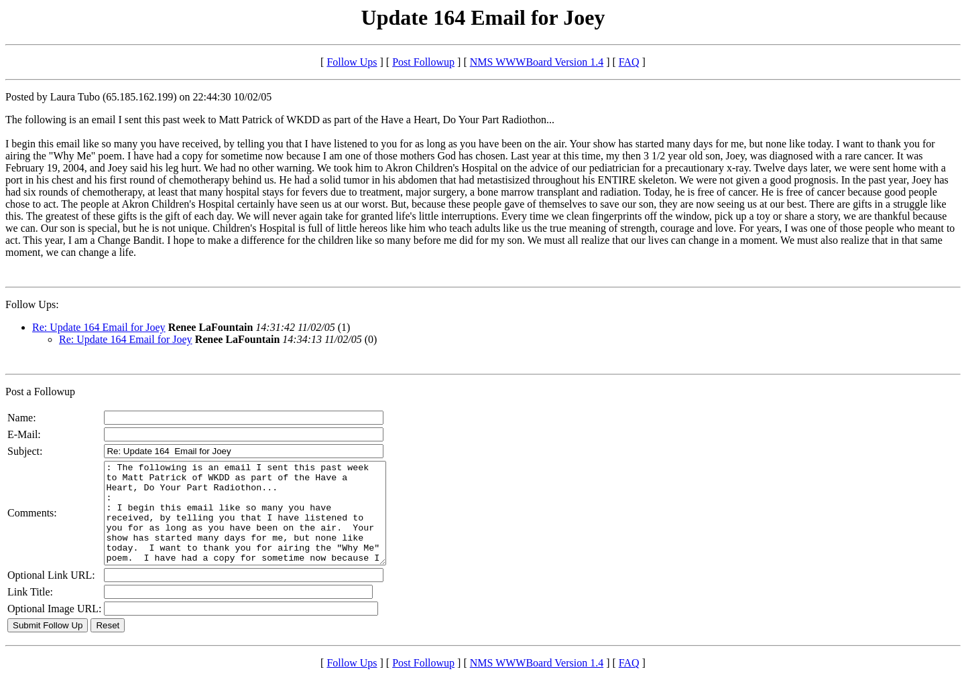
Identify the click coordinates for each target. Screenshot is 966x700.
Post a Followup (40, 391)
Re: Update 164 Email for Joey (99, 327)
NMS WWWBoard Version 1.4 (536, 62)
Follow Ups (351, 62)
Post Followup (423, 62)
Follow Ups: (32, 304)
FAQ (629, 62)
